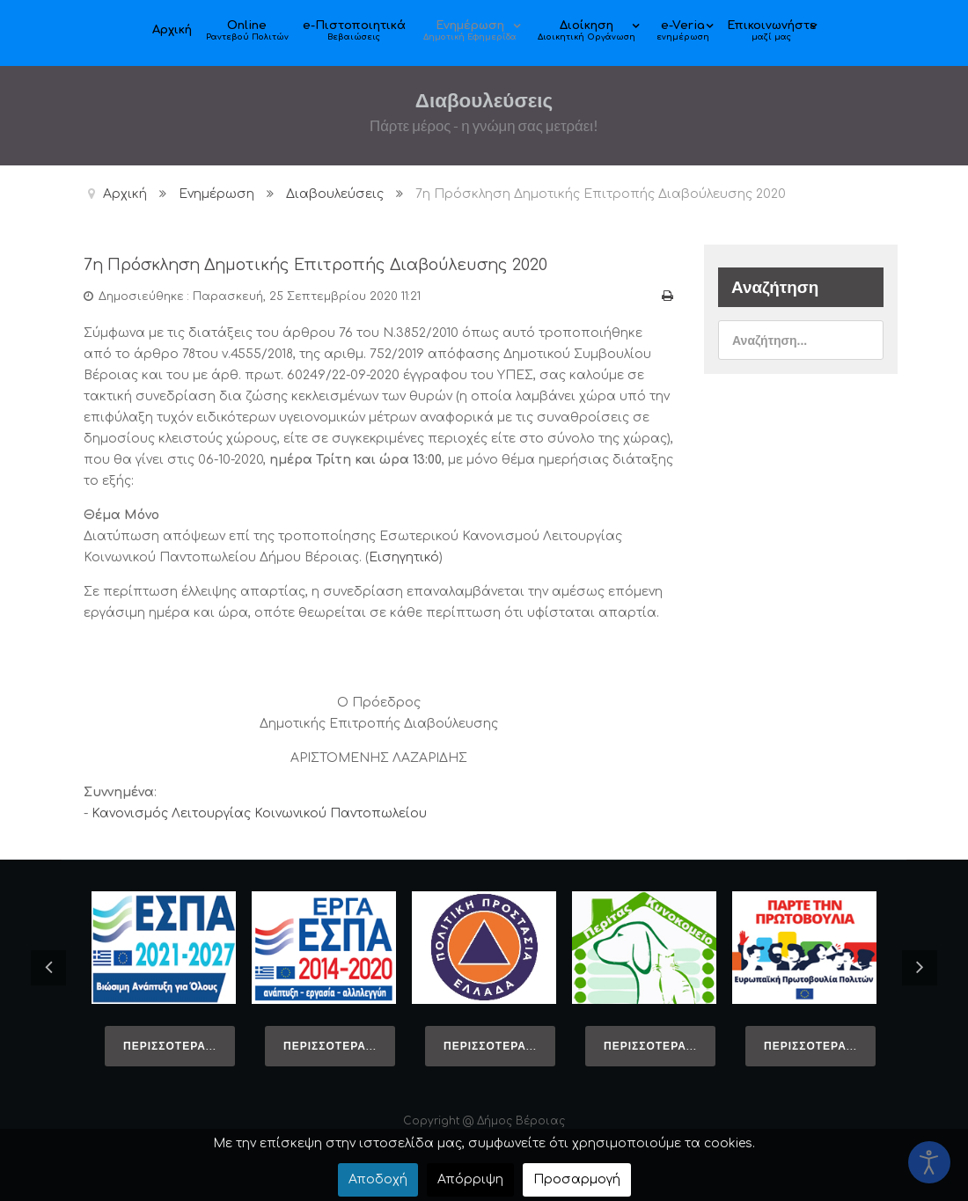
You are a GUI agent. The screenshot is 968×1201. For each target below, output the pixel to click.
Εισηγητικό (404, 556)
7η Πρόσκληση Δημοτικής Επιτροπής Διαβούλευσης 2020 (334, 264)
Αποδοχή (377, 1179)
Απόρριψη (470, 1179)
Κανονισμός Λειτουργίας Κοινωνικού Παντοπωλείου (259, 812)
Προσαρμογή (576, 1179)
